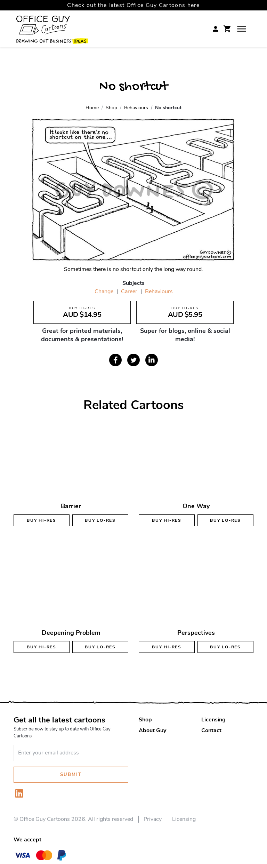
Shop (145, 719)
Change (104, 291)
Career (129, 291)
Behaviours (159, 291)
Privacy (153, 819)
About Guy (152, 730)
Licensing (213, 719)
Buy (41, 520)
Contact (211, 730)
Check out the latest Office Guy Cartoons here (133, 5)
